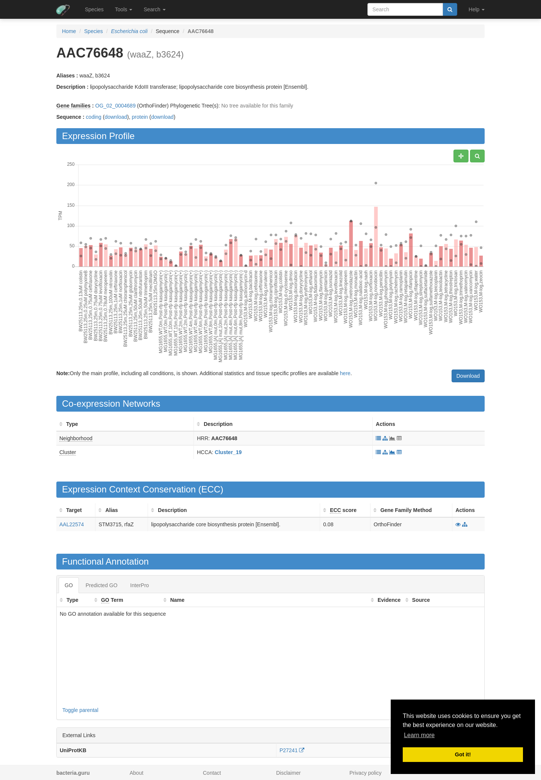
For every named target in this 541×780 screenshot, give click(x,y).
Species (94, 9)
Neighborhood (75, 438)
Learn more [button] (419, 735)
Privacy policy (365, 773)
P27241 (292, 750)
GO (69, 585)
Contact (212, 773)
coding (93, 117)
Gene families (73, 106)
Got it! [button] (463, 754)
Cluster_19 (228, 452)
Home (69, 31)
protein (140, 117)
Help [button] (476, 9)
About (137, 773)
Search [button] (154, 9)
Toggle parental (80, 710)
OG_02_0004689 (115, 106)
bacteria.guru (73, 773)
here (345, 373)
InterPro (139, 585)
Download (468, 376)
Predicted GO (102, 585)
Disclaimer (288, 773)
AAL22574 (71, 524)
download (115, 117)
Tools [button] (124, 9)
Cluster (67, 452)
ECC (211, 489)
